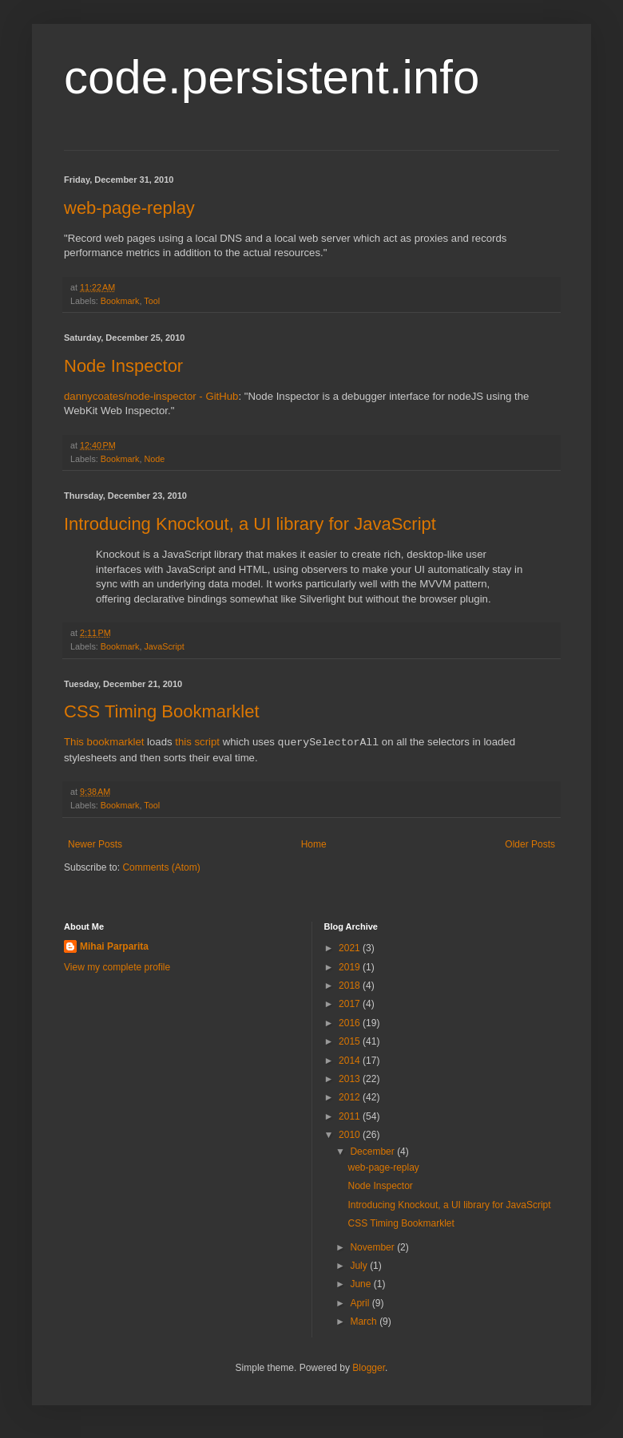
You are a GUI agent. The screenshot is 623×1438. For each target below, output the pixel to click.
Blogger (368, 1367)
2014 (351, 1060)
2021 (351, 948)
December (373, 1151)
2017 (351, 1003)
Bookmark (120, 301)
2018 (351, 985)
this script (197, 743)
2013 (351, 1078)
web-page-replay (129, 208)
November (373, 1247)
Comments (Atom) (161, 867)
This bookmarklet (104, 743)
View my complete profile (117, 967)
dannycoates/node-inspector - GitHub (151, 396)
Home (314, 844)
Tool (152, 301)
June (361, 1284)
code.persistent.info (271, 77)
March (364, 1321)
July (360, 1265)
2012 (351, 1097)
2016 (351, 1023)
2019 (351, 967)
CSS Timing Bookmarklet (162, 711)
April (360, 1303)
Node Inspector (123, 366)
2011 (351, 1116)
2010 (351, 1134)
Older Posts (530, 844)
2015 (351, 1041)
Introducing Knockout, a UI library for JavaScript (250, 524)
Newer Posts (95, 844)
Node (154, 459)
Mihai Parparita (114, 946)
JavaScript (164, 646)
